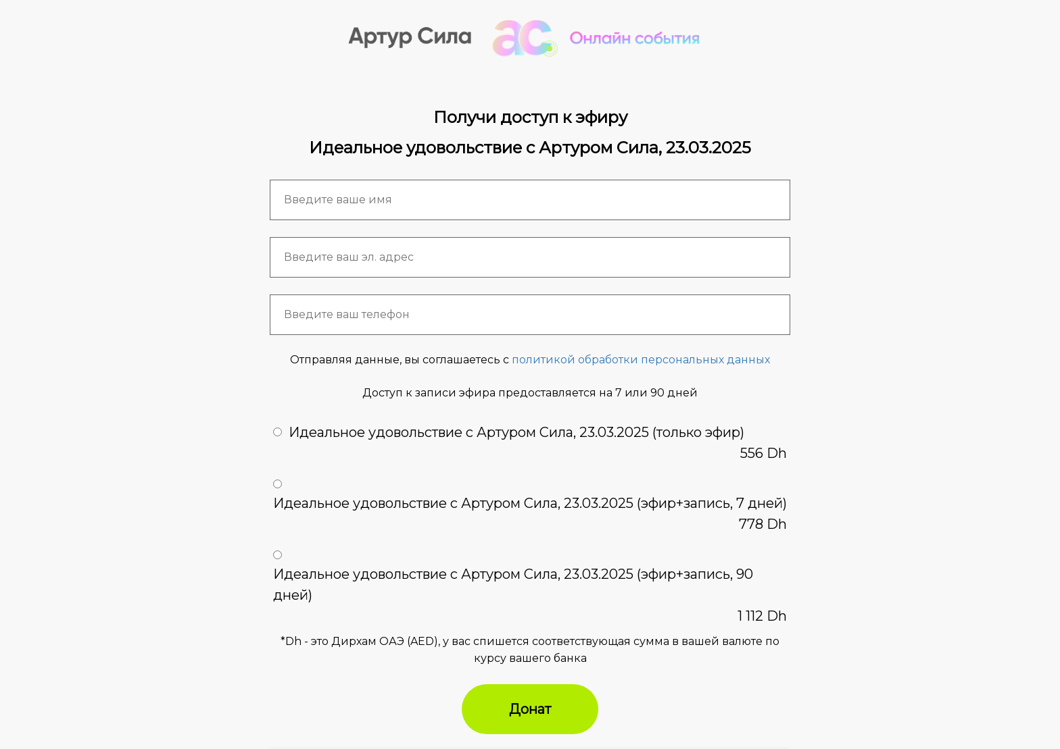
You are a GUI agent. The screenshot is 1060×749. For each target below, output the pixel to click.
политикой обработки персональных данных (641, 359)
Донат (530, 709)
